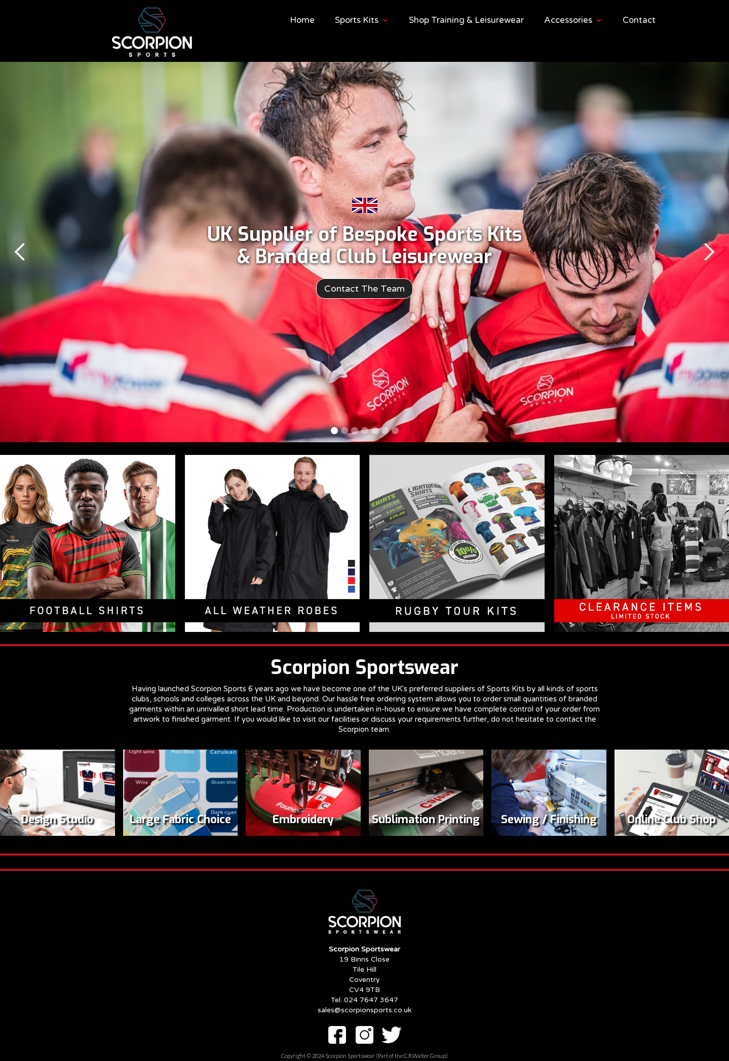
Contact (639, 20)
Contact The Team (364, 288)
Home (302, 20)
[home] (115, 32)
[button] (362, 20)
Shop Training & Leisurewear (466, 20)
